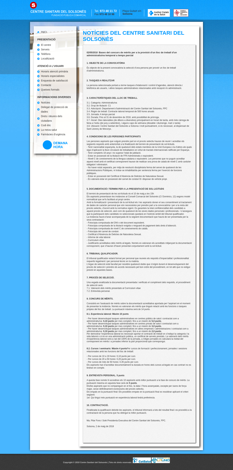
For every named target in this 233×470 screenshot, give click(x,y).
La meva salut (49, 129)
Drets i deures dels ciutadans (51, 118)
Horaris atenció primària (54, 71)
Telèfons (45, 54)
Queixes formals (50, 89)
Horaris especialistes (52, 76)
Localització (47, 58)
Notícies (45, 102)
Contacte (46, 85)
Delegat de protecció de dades (54, 109)
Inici (44, 32)
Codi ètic (46, 125)
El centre (46, 44)
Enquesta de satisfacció (54, 80)
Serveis (45, 49)
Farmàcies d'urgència (53, 134)
